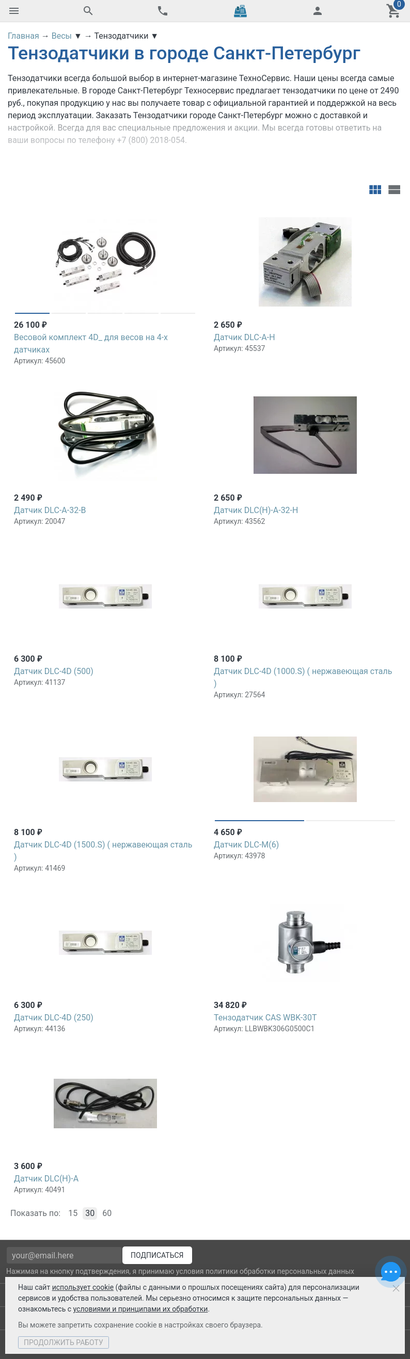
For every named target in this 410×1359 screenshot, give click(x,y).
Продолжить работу (63, 1342)
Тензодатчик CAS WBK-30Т (265, 1017)
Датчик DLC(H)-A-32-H (256, 510)
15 (72, 1213)
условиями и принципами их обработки (140, 1309)
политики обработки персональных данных (280, 1271)
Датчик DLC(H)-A (46, 1179)
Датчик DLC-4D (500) (53, 671)
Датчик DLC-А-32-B (50, 510)
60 (107, 1213)
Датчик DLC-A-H (244, 337)
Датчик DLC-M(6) (246, 845)
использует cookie (83, 1287)
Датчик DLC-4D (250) (53, 1017)
